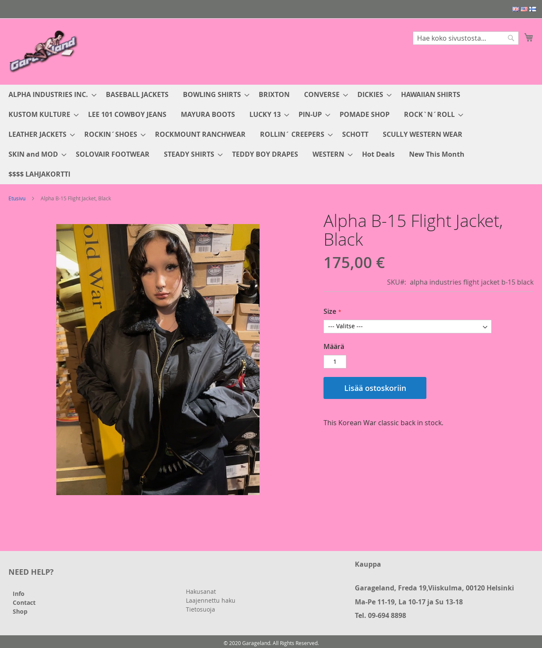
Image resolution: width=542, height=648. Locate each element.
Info (19, 594)
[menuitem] (50, 95)
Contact (24, 602)
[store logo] (44, 51)
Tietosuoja (200, 609)
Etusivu (16, 198)
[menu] (271, 134)
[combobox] (466, 38)
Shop (20, 611)
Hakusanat (201, 591)
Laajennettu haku (210, 600)
